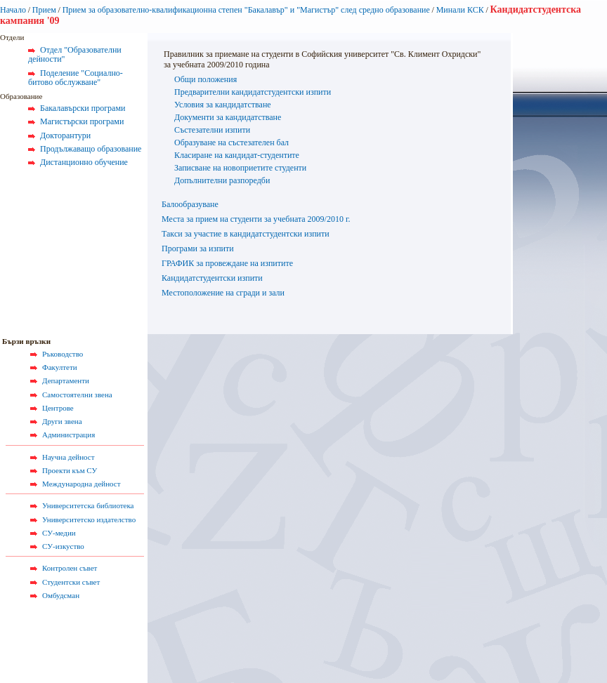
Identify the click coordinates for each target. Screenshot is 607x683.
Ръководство (62, 354)
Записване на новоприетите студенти (240, 168)
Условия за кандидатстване (222, 105)
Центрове (58, 408)
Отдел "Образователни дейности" (75, 55)
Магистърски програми (82, 121)
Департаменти (65, 380)
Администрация (68, 434)
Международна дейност (81, 483)
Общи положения (205, 79)
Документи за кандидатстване (227, 117)
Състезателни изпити (212, 130)
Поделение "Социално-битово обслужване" (75, 78)
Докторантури (65, 135)
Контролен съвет (69, 568)
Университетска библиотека (88, 505)
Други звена (62, 421)
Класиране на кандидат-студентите (236, 155)
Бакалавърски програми (82, 108)
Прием (44, 10)
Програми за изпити (198, 248)
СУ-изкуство (63, 546)
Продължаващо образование (90, 149)
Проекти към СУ (69, 470)
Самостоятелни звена (77, 394)
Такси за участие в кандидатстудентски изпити (245, 234)
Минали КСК (460, 10)
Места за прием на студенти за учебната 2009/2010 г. (256, 219)
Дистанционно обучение (84, 162)
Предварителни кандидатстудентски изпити (252, 92)
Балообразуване (190, 204)
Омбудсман (60, 595)
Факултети (59, 367)
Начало (13, 10)
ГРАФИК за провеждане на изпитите (227, 263)
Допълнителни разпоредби (222, 180)
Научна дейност (68, 457)
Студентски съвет (71, 582)
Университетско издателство (89, 519)
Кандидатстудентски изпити (212, 278)
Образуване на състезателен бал (231, 142)
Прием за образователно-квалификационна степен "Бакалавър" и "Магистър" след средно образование (246, 10)
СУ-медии (59, 533)
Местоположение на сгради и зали (223, 293)
